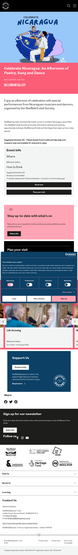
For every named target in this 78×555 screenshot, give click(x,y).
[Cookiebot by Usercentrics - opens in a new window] (67, 254)
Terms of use (68, 541)
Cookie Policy (55, 541)
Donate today (20, 367)
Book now (39, 185)
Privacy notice (43, 541)
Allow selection (38, 299)
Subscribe (14, 234)
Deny (14, 299)
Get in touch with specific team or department (20, 523)
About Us (6, 483)
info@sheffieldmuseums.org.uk (18, 518)
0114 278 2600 (11, 516)
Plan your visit (39, 192)
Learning (6, 492)
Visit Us (5, 474)
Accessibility (68, 543)
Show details (67, 292)
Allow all (64, 299)
